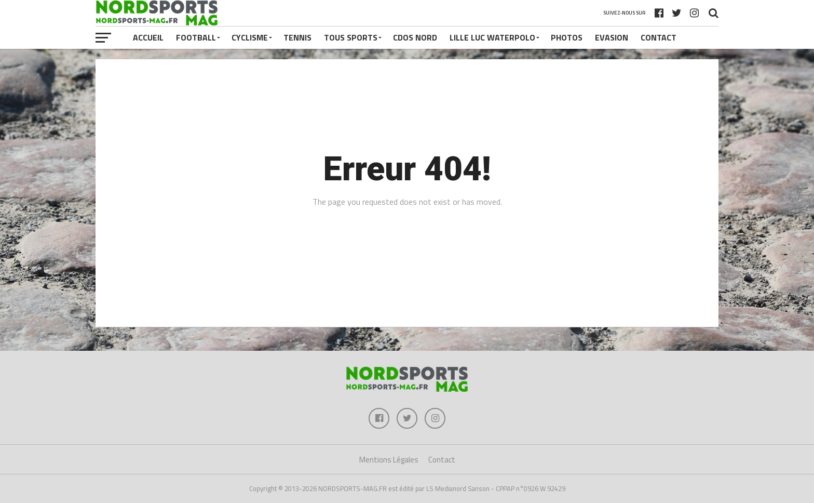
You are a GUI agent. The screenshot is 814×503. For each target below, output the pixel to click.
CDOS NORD (415, 37)
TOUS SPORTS (350, 37)
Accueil (148, 37)
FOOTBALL (196, 37)
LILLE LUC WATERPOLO (492, 37)
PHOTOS (566, 37)
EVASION (611, 37)
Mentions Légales (388, 460)
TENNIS (297, 37)
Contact (658, 37)
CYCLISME (250, 37)
